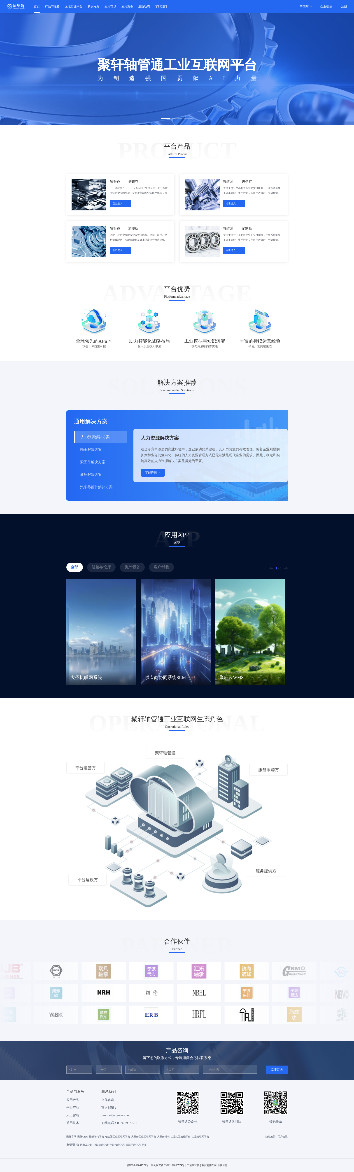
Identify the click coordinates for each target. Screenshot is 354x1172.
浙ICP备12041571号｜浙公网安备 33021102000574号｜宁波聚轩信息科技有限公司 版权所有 (177, 1165)
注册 (344, 6)
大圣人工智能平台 (181, 1136)
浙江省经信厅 (101, 1144)
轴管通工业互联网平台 (117, 1136)
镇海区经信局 (133, 1144)
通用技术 (72, 1123)
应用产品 (72, 1100)
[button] (165, 118)
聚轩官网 (71, 1136)
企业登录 (326, 6)
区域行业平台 (73, 6)
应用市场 (110, 6)
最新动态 (144, 6)
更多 (144, 1144)
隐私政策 (270, 1136)
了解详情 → (153, 472)
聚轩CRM (82, 1136)
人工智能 (72, 1115)
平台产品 (72, 1107)
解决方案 (93, 6)
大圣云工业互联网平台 (143, 1136)
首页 (37, 6)
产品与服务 (52, 6)
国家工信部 (86, 1144)
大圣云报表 (163, 1136)
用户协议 (283, 1136)
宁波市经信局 (117, 1144)
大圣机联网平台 (200, 1136)
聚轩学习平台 (96, 1136)
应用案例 (127, 6)
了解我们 (161, 6)
